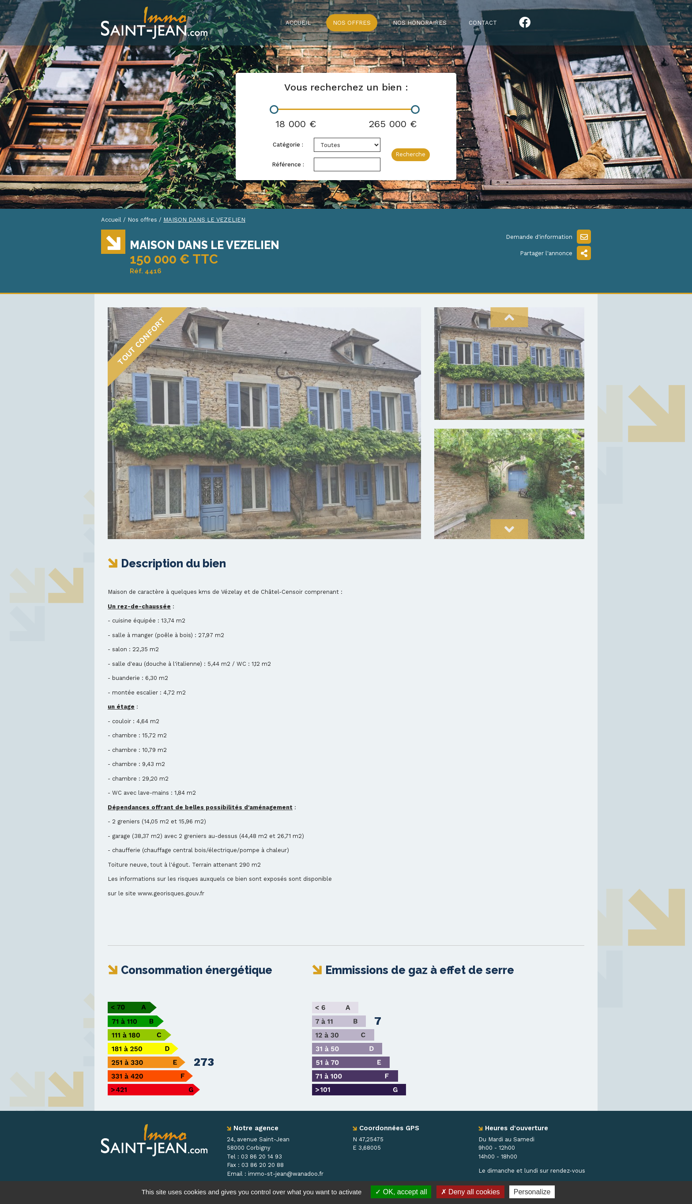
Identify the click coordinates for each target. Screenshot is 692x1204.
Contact (483, 22)
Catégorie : (288, 144)
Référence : (288, 164)
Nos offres (352, 22)
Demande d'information (548, 237)
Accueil (298, 22)
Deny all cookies (470, 1192)
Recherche (410, 154)
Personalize (532, 1192)
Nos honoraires (420, 22)
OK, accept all (401, 1192)
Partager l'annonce (555, 253)
